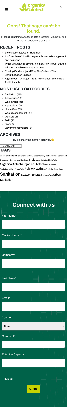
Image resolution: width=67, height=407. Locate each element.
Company (8, 254)
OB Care (9, 116)
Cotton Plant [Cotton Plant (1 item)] (62, 156)
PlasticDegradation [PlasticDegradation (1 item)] (7, 169)
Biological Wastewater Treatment (23, 52)
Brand (8, 124)
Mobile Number (12, 235)
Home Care (11, 109)
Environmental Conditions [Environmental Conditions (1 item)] (19, 160)
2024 (7, 120)
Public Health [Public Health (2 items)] (33, 168)
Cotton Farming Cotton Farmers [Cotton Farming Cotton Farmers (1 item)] (45, 156)
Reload (8, 378)
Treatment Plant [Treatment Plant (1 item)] (47, 175)
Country (7, 317)
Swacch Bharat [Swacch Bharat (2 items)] (31, 174)
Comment (8, 336)
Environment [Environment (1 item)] (4, 160)
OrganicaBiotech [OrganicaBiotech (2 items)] (11, 164)
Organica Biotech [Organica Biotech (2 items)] (33, 164)
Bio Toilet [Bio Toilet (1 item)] (12, 156)
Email (6, 297)
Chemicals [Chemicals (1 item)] (25, 156)
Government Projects (16, 127)
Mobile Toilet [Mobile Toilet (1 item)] (52, 160)
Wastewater (11, 101)
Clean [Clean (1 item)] (31, 156)
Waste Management (16, 113)
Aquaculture (11, 105)
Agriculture (11, 98)
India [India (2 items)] (32, 159)
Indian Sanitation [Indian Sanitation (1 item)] (42, 160)
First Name (9, 215)
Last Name (9, 278)
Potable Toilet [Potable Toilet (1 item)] (19, 169)
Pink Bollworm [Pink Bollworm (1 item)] (50, 164)
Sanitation (10, 94)
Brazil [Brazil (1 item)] (18, 156)
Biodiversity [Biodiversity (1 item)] (4, 156)
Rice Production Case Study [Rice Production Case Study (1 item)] (52, 169)
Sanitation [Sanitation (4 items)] (10, 174)
